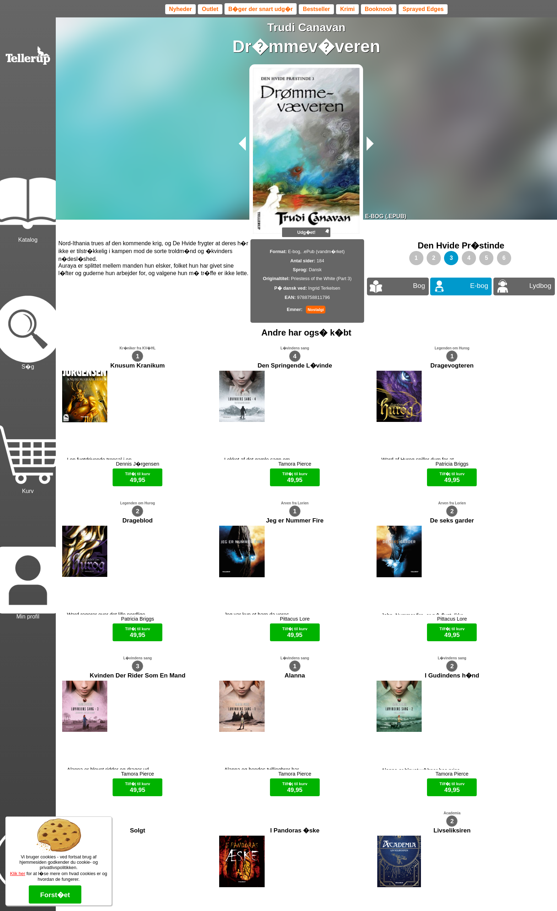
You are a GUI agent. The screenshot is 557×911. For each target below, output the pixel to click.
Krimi (347, 9)
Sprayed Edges (423, 9)
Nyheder (180, 9)
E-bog (479, 285)
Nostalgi (316, 309)
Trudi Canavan (306, 27)
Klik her (17, 873)
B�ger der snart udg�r (260, 9)
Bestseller (316, 9)
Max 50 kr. (287, 893)
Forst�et (55, 895)
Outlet (210, 9)
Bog (419, 285)
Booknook (379, 9)
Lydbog (540, 285)
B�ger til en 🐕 (319, 893)
